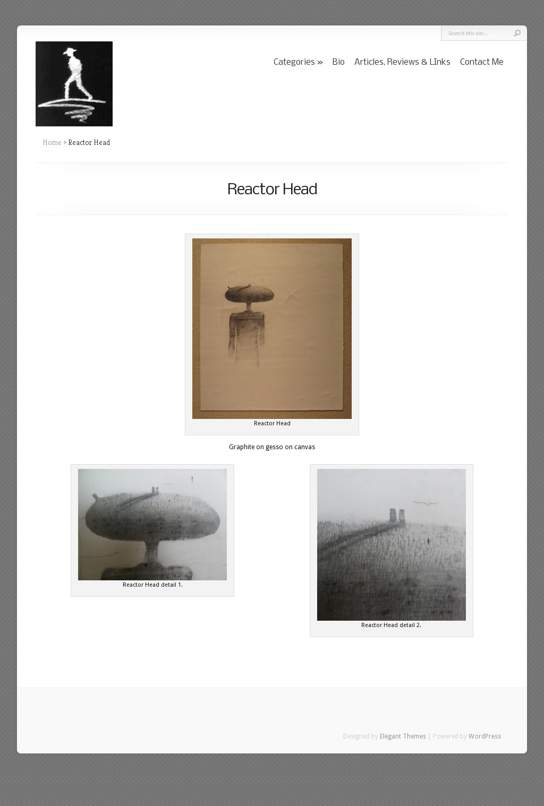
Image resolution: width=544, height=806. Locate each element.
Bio (339, 62)
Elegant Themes (403, 736)
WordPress (485, 736)
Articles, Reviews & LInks (402, 62)
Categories (294, 62)
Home (52, 142)
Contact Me (482, 62)
